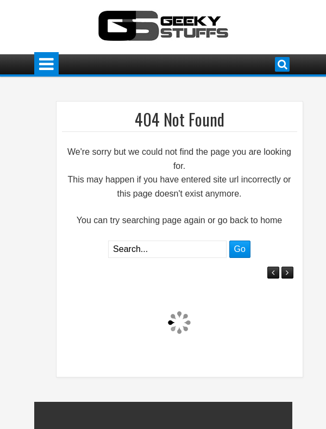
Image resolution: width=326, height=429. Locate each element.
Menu (46, 64)
